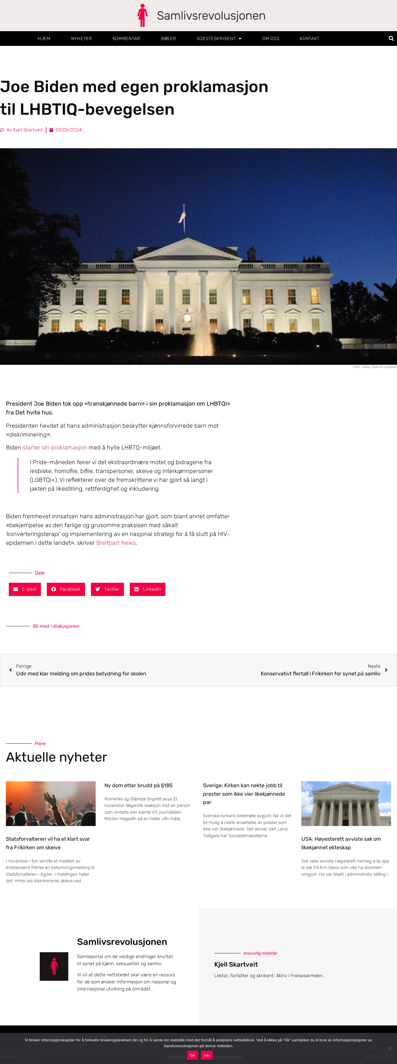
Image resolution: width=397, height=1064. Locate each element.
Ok (192, 1055)
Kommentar (126, 38)
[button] (391, 39)
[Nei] (390, 1048)
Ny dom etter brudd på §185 (138, 785)
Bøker (168, 38)
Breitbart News (116, 542)
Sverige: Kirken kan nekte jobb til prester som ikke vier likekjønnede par (244, 794)
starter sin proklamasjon (55, 447)
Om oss (270, 38)
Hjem (44, 38)
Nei (207, 1055)
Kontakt (310, 38)
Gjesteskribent (219, 39)
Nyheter (81, 38)
